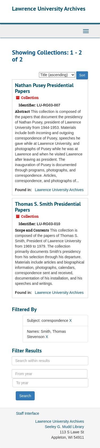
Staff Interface (27, 413)
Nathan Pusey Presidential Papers (44, 88)
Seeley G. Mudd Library (64, 427)
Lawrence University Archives (48, 8)
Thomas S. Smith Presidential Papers (48, 206)
